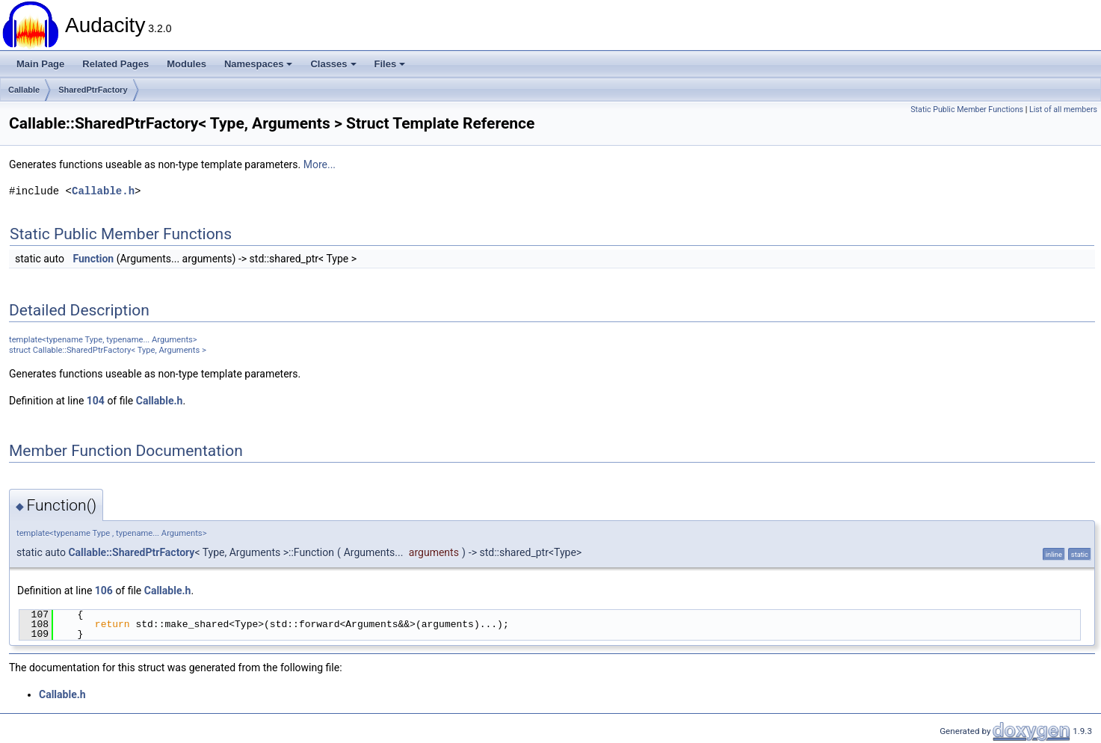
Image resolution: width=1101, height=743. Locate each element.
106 (104, 590)
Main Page (40, 64)
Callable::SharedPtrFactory (131, 552)
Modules (186, 64)
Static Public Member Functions (966, 109)
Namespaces (258, 64)
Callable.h (103, 191)
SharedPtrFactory (92, 89)
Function (93, 259)
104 (96, 401)
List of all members (1063, 109)
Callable (24, 89)
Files (390, 64)
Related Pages (115, 64)
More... (319, 164)
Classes (333, 64)
